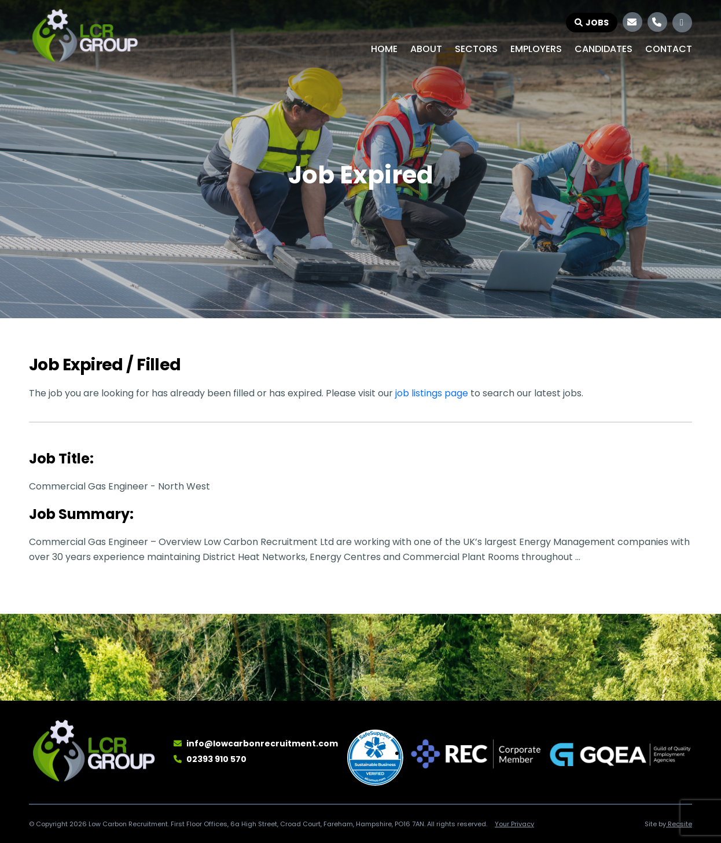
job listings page (431, 393)
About (426, 49)
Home (384, 49)
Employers (536, 49)
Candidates (603, 49)
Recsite (679, 824)
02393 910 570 (216, 759)
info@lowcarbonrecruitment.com (262, 743)
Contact (668, 49)
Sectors (476, 49)
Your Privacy (514, 824)
